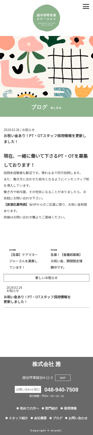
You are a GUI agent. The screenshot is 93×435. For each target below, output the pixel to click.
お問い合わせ (78, 418)
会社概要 (40, 418)
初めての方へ (29, 408)
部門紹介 (51, 408)
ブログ (57, 418)
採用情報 (70, 408)
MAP (63, 377)
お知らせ (28, 129)
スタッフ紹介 (18, 418)
